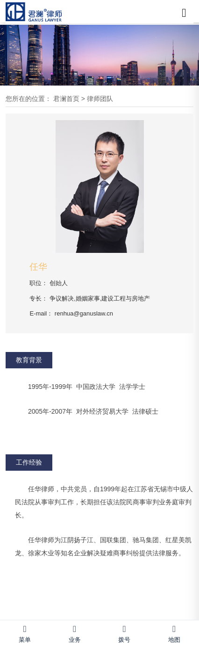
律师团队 (100, 98)
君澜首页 (66, 98)
